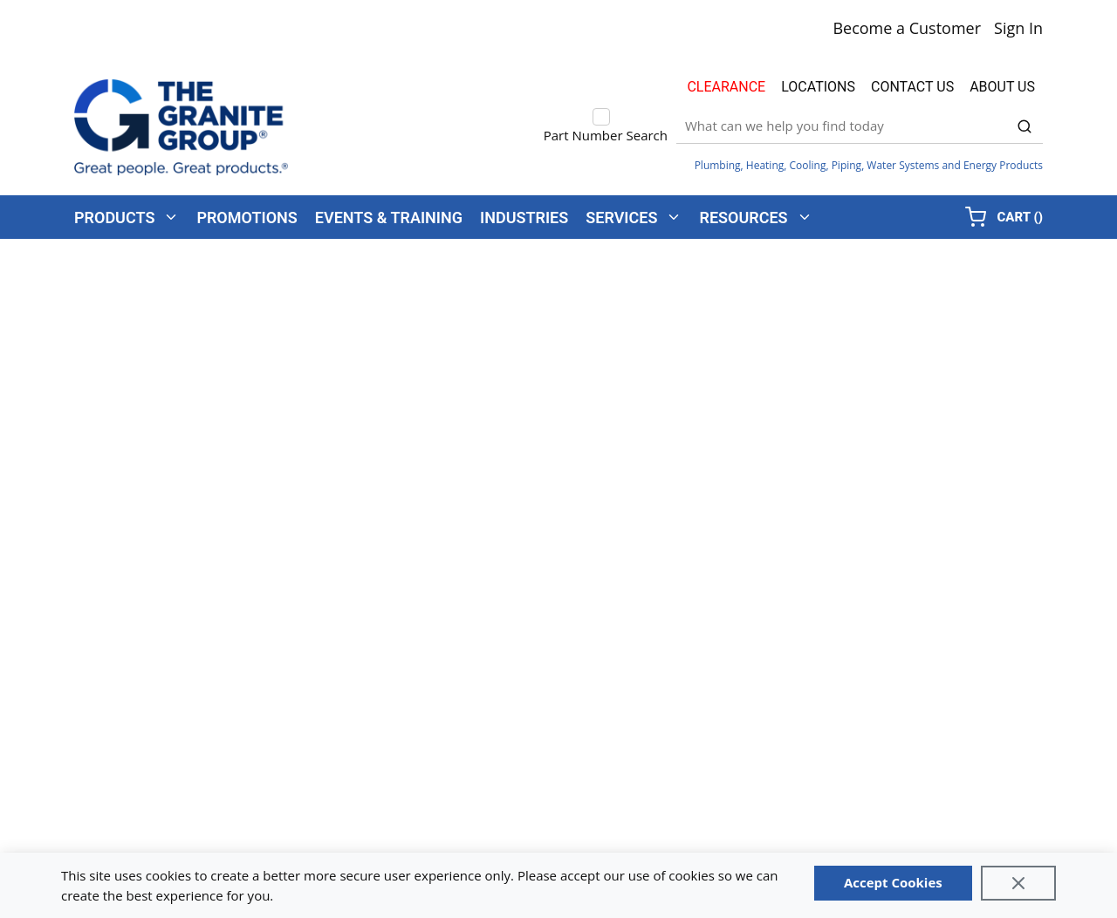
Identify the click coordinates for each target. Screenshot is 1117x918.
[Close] (1018, 883)
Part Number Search (606, 135)
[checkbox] (601, 117)
